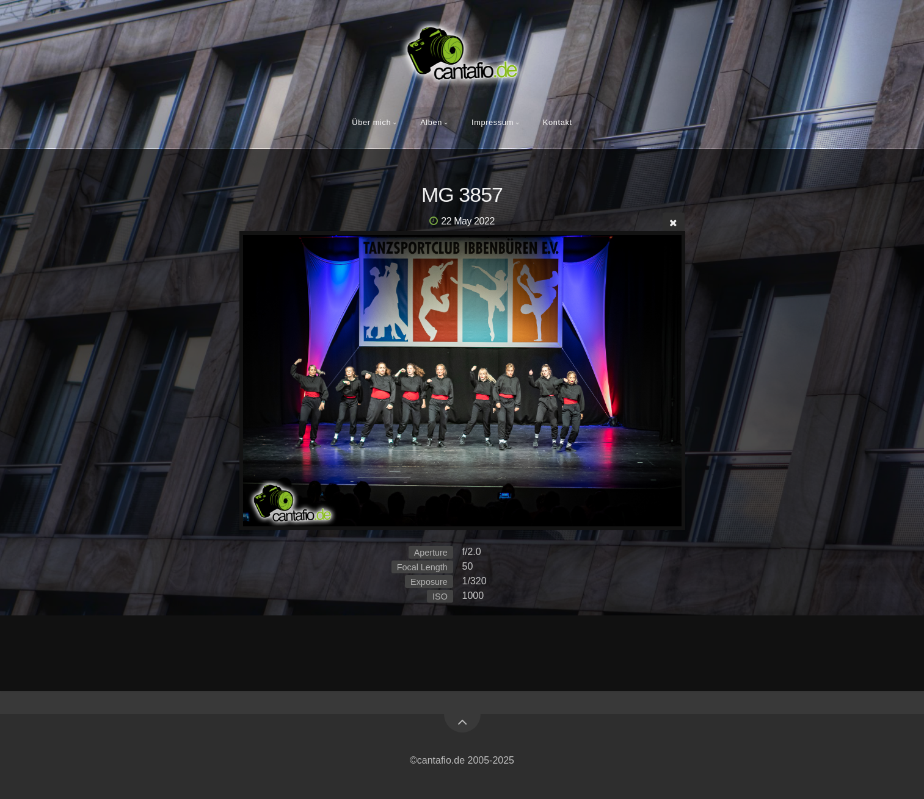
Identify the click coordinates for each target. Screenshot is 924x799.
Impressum (492, 122)
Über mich (371, 122)
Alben (431, 122)
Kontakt (557, 122)
